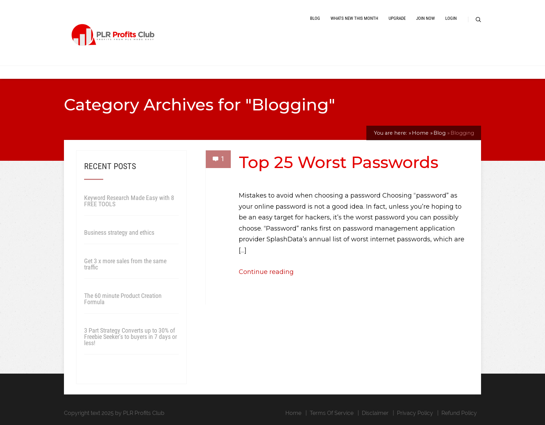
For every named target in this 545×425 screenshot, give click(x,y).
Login (451, 18)
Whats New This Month (354, 18)
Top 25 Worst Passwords (338, 162)
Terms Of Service (331, 413)
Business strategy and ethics (119, 232)
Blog (315, 18)
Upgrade (397, 18)
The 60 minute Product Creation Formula (123, 299)
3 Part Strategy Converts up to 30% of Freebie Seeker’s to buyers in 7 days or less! (130, 337)
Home (293, 413)
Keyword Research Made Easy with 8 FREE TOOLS (129, 201)
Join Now (425, 18)
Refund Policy (459, 413)
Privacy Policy (415, 413)
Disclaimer (375, 413)
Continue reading (266, 272)
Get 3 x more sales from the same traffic (125, 264)
